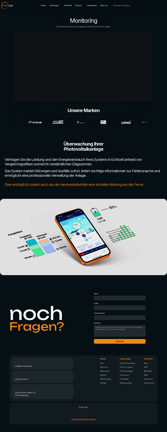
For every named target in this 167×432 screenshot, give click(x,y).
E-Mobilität (124, 379)
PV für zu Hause (126, 367)
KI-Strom (68, 5)
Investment (92, 5)
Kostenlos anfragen (127, 363)
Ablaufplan (148, 371)
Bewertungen (105, 379)
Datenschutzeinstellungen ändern (83, 419)
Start (102, 363)
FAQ (145, 367)
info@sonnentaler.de (23, 366)
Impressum (148, 379)
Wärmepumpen (126, 383)
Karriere (103, 375)
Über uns (103, 367)
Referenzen (105, 371)
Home (43, 5)
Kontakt (103, 383)
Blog (146, 363)
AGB (146, 375)
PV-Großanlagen (126, 371)
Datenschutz (149, 383)
